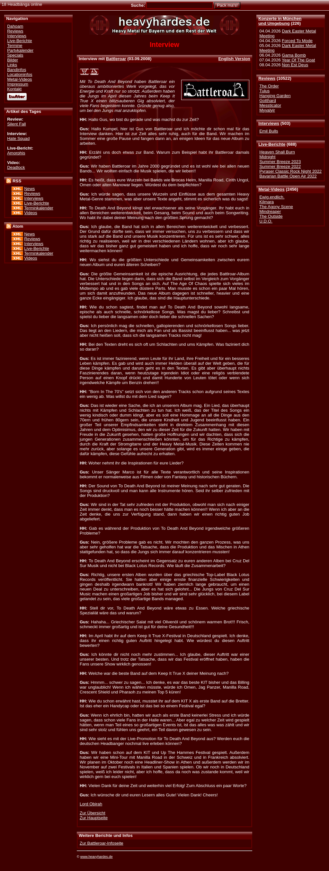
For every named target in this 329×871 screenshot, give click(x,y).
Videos (30, 212)
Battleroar (116, 58)
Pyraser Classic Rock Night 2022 (290, 171)
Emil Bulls (268, 131)
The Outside (270, 216)
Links (12, 64)
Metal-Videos (271, 189)
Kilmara (266, 201)
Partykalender (20, 50)
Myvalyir (267, 110)
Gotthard (267, 100)
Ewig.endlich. (271, 197)
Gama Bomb (294, 55)
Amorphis (16, 153)
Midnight (267, 156)
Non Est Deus (295, 64)
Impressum (17, 84)
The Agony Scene (276, 206)
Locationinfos (19, 74)
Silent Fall (16, 124)
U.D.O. (265, 221)
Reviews (266, 78)
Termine (14, 45)
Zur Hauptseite (94, 817)
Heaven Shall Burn (277, 152)
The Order (269, 86)
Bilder (12, 60)
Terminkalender (38, 208)
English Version (234, 58)
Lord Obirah (91, 804)
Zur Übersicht (92, 813)
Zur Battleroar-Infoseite (101, 843)
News (29, 188)
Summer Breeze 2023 (280, 161)
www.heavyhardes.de (96, 856)
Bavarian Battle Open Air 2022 (287, 176)
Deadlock (16, 167)
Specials (15, 55)
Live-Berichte (271, 144)
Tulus (264, 90)
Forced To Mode (297, 40)
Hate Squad (18, 138)
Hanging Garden (274, 95)
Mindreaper (270, 211)
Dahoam (15, 26)
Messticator (270, 105)
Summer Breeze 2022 (280, 166)
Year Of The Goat (298, 60)
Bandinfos (16, 69)
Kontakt (14, 89)
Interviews (268, 123)
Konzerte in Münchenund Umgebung (279, 21)
